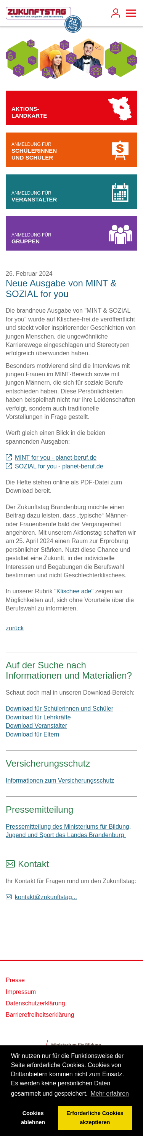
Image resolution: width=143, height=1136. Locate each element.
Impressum (21, 992)
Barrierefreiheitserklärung (40, 1014)
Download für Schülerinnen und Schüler (59, 708)
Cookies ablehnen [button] (33, 1117)
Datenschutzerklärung (35, 1003)
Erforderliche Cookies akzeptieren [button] (95, 1117)
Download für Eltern (32, 734)
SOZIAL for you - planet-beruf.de (59, 466)
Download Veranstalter (36, 725)
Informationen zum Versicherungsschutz (60, 780)
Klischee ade (74, 591)
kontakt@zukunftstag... (46, 897)
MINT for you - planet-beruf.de (55, 457)
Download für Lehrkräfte (38, 717)
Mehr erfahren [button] (109, 1093)
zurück (15, 628)
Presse (15, 980)
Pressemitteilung (39, 809)
